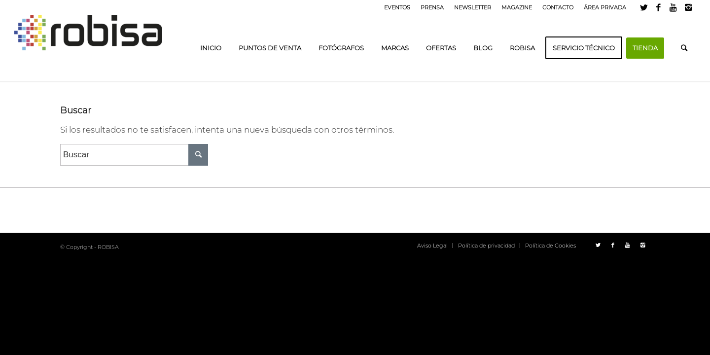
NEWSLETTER (472, 7)
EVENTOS (397, 7)
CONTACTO (557, 7)
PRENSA (432, 7)
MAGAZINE (516, 7)
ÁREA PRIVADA (605, 7)
